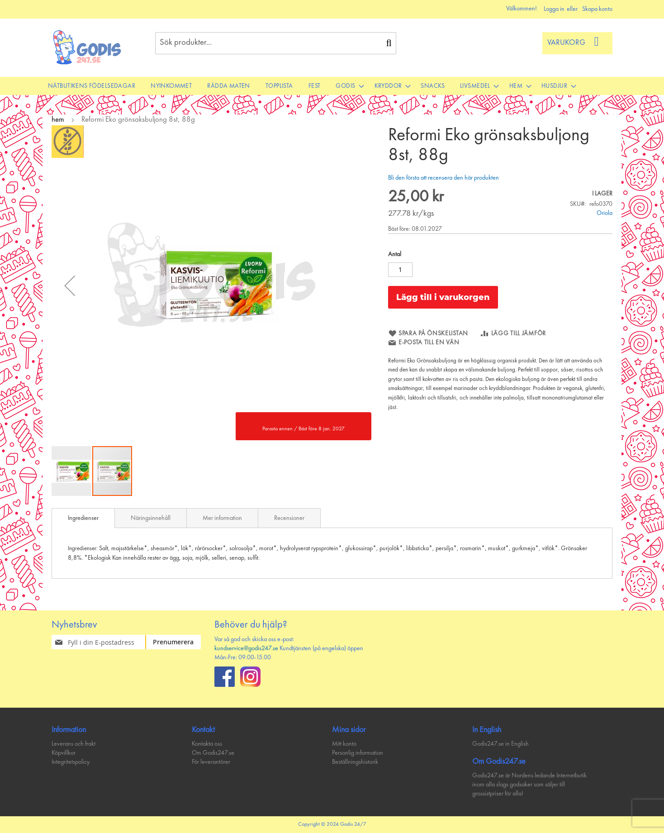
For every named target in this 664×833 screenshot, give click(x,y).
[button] (70, 285)
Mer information (222, 518)
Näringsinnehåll (151, 518)
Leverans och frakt (73, 744)
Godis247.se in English (500, 744)
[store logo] (87, 47)
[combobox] (275, 43)
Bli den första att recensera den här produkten (443, 178)
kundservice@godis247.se (246, 648)
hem (58, 120)
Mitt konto (344, 744)
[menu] (332, 86)
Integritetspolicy (71, 762)
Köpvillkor (64, 753)
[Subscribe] (178, 642)
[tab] (83, 518)
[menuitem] (92, 86)
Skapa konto (597, 9)
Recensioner (289, 518)
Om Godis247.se (213, 753)
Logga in (554, 9)
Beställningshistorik (355, 762)
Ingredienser (83, 518)
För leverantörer (211, 762)
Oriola (604, 213)
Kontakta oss (207, 744)
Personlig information (357, 753)
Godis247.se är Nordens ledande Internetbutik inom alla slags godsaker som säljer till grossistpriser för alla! (529, 784)
